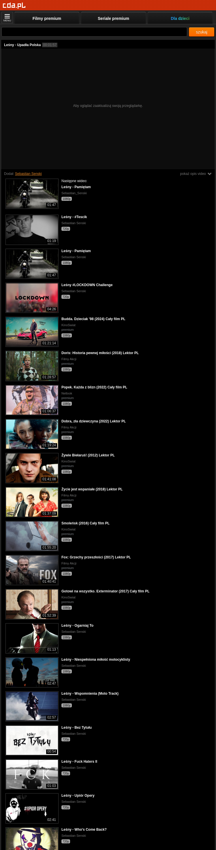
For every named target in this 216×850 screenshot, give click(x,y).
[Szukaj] (94, 32)
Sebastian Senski (28, 174)
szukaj (201, 32)
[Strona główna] (14, 5)
